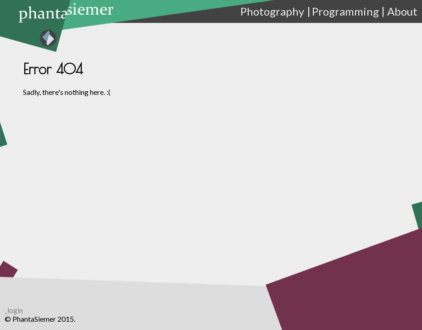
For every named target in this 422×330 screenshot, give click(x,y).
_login (14, 310)
